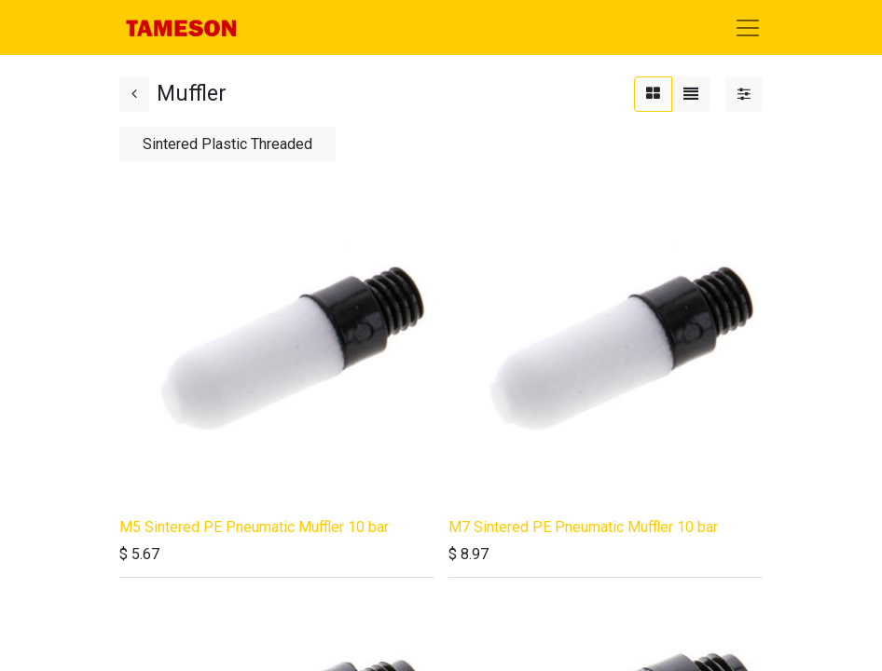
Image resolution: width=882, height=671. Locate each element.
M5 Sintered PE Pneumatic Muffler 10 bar (254, 527)
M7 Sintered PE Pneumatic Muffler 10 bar (583, 527)
